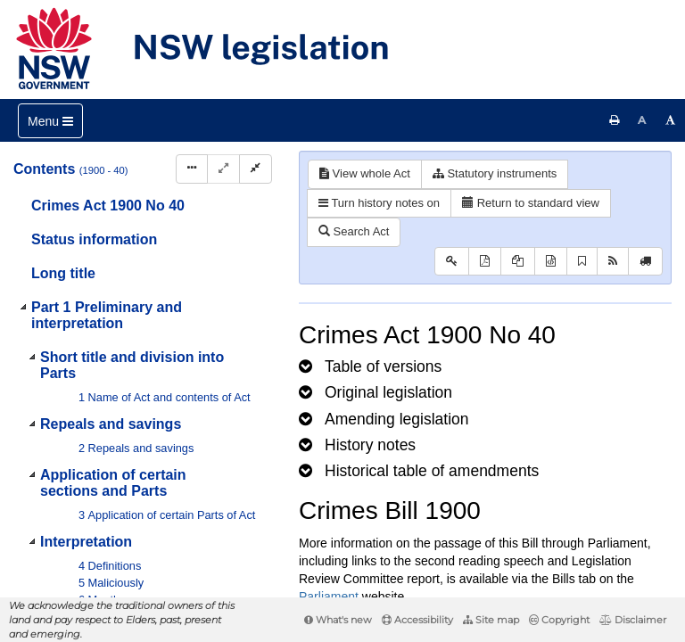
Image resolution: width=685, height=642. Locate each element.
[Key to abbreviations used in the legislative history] (451, 261)
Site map (491, 619)
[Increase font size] (671, 120)
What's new (338, 619)
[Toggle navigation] (50, 120)
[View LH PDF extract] (517, 261)
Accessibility (417, 619)
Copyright (559, 619)
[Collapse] (255, 169)
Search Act (353, 231)
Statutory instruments (495, 173)
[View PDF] (484, 261)
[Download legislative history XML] (550, 261)
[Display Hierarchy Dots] (192, 169)
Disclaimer (632, 619)
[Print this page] (614, 120)
